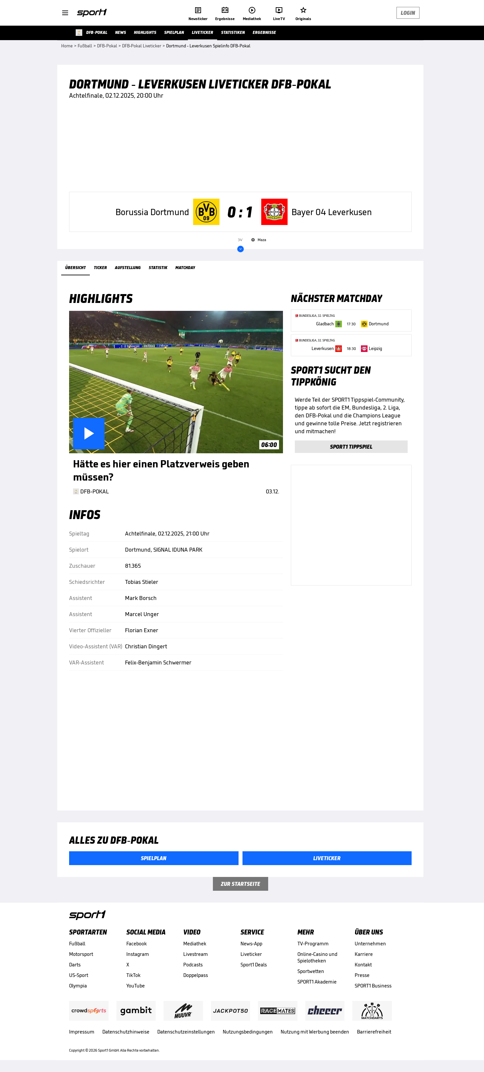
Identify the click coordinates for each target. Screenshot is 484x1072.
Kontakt (363, 964)
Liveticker (251, 954)
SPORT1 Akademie (317, 982)
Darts (75, 964)
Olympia (78, 986)
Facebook (136, 943)
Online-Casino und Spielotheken (317, 957)
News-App (251, 943)
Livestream (195, 954)
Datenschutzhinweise (125, 1032)
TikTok (133, 975)
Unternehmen (370, 943)
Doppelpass (195, 975)
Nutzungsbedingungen (248, 1032)
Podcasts (193, 964)
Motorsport (81, 954)
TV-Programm (313, 943)
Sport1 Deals (254, 964)
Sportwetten (310, 971)
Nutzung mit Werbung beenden (315, 1032)
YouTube (135, 986)
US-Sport (78, 975)
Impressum (81, 1032)
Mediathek (194, 943)
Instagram (137, 954)
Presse (362, 975)
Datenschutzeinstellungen (186, 1032)
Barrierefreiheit (374, 1032)
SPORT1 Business (373, 986)
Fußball (77, 943)
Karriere (364, 954)
